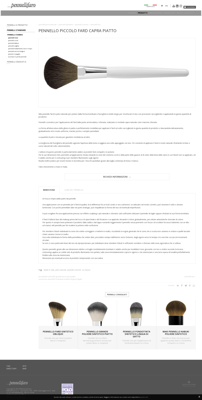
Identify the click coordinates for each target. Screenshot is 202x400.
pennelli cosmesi (15, 37)
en (162, 7)
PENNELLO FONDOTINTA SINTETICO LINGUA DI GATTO (65, 279)
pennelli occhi (13, 43)
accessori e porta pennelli (17, 59)
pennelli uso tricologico (16, 53)
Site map (28, 366)
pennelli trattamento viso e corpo (20, 51)
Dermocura (166, 13)
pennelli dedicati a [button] (14, 64)
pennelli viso (13, 40)
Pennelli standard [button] (15, 31)
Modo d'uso (49, 190)
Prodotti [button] (136, 13)
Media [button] (178, 13)
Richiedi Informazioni (117, 176)
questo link (144, 397)
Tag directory (14, 366)
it (157, 7)
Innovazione (151, 13)
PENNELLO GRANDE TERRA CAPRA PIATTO (62, 276)
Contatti (189, 13)
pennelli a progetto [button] (15, 25)
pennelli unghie (13, 48)
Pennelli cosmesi (81, 24)
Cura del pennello (73, 190)
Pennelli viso (96, 24)
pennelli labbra (13, 45)
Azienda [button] (124, 13)
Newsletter (190, 7)
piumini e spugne (14, 56)
